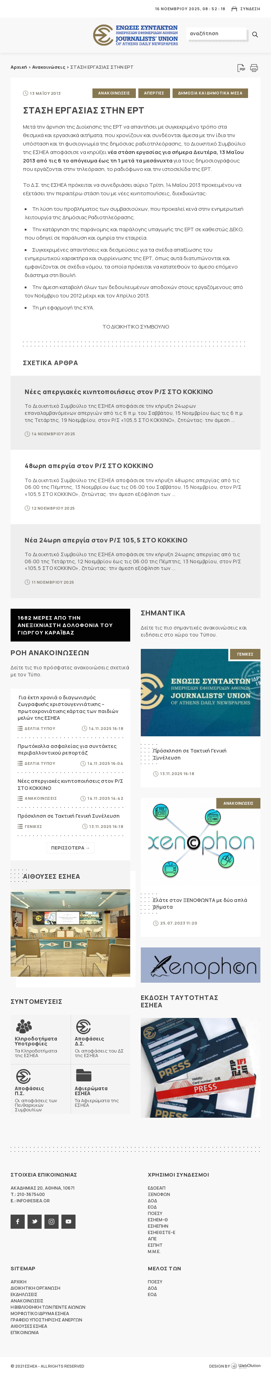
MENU (15, 8)
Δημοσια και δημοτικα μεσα (210, 93)
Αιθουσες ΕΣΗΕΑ (51, 876)
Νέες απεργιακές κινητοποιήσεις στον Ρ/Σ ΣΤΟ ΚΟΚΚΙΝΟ (119, 391)
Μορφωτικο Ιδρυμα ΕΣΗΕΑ (40, 1313)
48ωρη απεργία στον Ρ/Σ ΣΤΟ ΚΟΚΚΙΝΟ (89, 465)
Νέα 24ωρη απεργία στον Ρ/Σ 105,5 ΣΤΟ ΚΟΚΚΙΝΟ (106, 540)
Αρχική (19, 67)
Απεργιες (154, 93)
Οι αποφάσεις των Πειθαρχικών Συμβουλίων (40, 1099)
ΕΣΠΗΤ (155, 1245)
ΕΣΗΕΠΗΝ (158, 1226)
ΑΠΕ (152, 1239)
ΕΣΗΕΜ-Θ (158, 1220)
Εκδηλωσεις (24, 1294)
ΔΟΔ (152, 1201)
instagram (51, 1222)
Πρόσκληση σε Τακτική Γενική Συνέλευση (69, 815)
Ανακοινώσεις (48, 67)
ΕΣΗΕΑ (135, 35)
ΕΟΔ (152, 1207)
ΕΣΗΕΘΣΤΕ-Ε (161, 1232)
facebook (18, 1222)
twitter (35, 1222)
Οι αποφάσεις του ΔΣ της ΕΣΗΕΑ (100, 1046)
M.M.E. (154, 1251)
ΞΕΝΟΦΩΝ (159, 1194)
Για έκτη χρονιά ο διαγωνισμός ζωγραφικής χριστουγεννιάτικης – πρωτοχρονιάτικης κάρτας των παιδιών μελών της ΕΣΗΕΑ (68, 708)
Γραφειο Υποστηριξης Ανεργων (46, 1320)
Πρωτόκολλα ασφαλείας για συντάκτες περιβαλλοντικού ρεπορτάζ (67, 749)
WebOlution (245, 1366)
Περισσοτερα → (70, 848)
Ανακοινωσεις (114, 93)
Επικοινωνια (25, 1333)
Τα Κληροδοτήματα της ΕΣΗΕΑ (40, 1046)
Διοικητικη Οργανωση (35, 1288)
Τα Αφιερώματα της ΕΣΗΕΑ (100, 1096)
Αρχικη (18, 1282)
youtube (68, 1222)
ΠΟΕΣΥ (155, 1213)
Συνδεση (250, 8)
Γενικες (33, 826)
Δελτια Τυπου (40, 728)
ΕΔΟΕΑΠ (156, 1188)
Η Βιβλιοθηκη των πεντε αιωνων (48, 1307)
